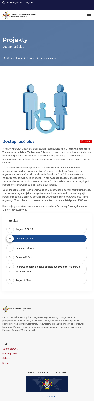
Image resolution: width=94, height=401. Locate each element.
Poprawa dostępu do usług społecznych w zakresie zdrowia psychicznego (48, 268)
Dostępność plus (24, 238)
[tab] (48, 229)
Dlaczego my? (9, 353)
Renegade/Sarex (25, 248)
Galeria (6, 358)
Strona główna (12, 58)
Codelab (51, 396)
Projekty (31, 58)
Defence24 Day (24, 257)
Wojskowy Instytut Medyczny (17, 2)
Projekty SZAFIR (24, 229)
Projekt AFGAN (23, 280)
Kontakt (6, 363)
